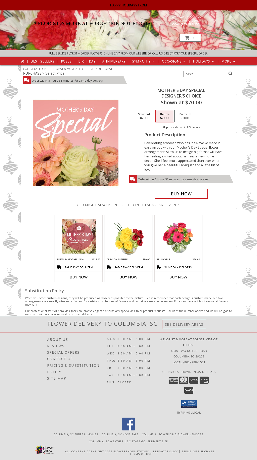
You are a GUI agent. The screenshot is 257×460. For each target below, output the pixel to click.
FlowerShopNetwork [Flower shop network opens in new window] (131, 451)
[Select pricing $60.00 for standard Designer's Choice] (144, 116)
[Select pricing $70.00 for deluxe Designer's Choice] (165, 116)
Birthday (87, 61)
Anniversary (114, 61)
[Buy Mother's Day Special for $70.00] (181, 194)
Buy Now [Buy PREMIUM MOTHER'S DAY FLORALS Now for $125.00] (79, 277)
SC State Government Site (147, 441)
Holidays (204, 61)
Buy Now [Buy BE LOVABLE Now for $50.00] (178, 277)
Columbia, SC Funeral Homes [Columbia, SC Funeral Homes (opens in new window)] (76, 434)
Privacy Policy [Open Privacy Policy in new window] (165, 451)
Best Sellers (42, 61)
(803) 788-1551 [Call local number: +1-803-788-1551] (191, 24)
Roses (66, 61)
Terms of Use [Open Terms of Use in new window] (141, 454)
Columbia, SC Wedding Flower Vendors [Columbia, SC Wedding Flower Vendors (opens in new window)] (173, 434)
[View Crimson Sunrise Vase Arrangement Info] (128, 236)
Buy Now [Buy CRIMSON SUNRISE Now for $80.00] (128, 277)
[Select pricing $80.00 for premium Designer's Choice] (185, 116)
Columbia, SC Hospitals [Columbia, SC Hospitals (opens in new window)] (120, 434)
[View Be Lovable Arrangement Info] (178, 236)
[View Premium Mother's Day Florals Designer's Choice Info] (79, 236)
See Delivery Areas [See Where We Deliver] (184, 324)
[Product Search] (205, 74)
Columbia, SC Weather (106, 441)
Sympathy (143, 61)
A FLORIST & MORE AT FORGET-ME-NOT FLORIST (93, 23)
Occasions (174, 61)
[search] (230, 73)
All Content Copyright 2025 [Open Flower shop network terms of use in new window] (88, 451)
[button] (190, 38)
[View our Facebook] (128, 429)
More (228, 61)
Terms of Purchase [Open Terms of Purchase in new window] (198, 451)
